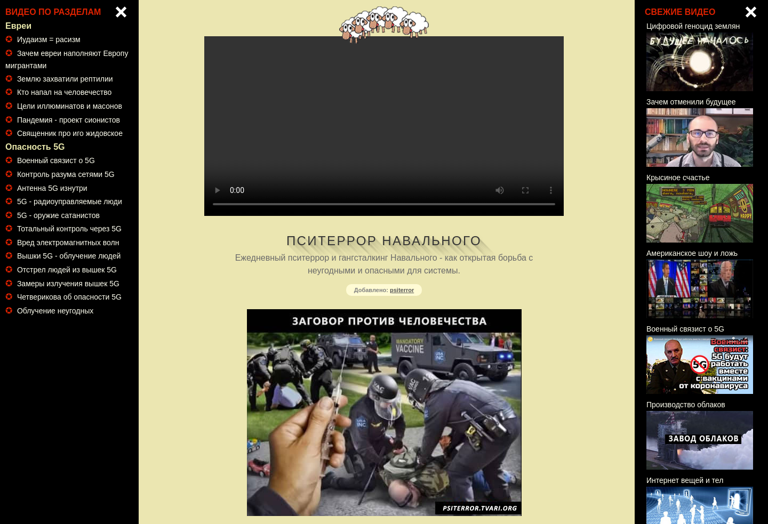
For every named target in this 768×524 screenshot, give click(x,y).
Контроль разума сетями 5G (66, 174)
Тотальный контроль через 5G (69, 228)
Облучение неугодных (55, 311)
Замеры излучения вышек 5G (68, 283)
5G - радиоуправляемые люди (69, 201)
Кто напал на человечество (64, 92)
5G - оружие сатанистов (58, 215)
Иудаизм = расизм (49, 39)
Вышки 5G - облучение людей (69, 256)
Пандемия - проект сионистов (68, 120)
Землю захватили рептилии (65, 79)
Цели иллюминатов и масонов (69, 106)
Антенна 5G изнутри (52, 188)
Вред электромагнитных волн (68, 242)
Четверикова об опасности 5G (69, 297)
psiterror (402, 290)
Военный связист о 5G (56, 160)
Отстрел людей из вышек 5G (67, 269)
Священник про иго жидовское (70, 133)
